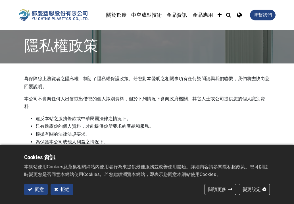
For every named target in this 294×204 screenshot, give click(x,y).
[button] (219, 15)
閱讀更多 (217, 189)
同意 (39, 189)
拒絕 (64, 189)
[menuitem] (146, 15)
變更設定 (252, 189)
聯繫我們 (263, 15)
